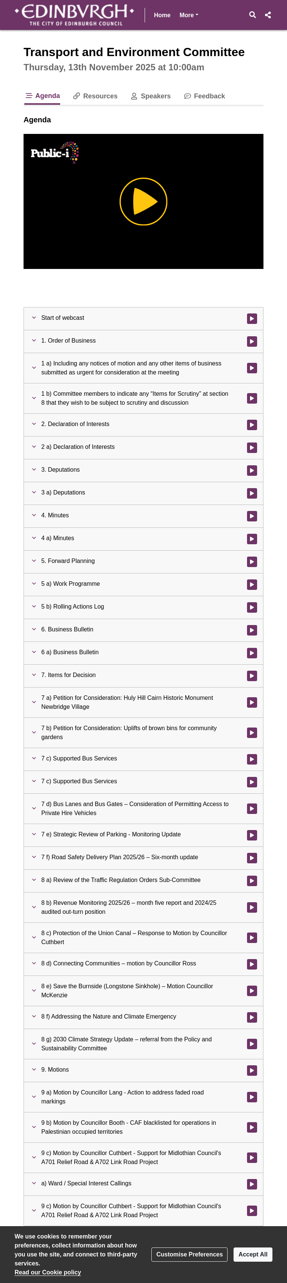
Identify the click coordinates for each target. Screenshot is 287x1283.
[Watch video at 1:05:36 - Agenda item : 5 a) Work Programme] (252, 584)
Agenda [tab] (42, 95)
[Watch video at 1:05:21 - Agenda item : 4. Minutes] (252, 516)
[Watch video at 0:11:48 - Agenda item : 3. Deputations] (252, 470)
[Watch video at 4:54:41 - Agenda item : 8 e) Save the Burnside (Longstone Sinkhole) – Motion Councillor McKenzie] (252, 991)
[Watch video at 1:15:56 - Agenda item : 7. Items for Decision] (252, 676)
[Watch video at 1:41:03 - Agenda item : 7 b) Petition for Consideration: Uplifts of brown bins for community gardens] (252, 733)
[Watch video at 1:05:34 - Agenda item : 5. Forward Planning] (252, 562)
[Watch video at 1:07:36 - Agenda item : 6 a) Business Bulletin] (252, 653)
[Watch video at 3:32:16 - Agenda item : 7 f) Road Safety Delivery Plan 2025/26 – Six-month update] (252, 858)
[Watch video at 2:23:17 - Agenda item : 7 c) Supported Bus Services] (252, 782)
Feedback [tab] (204, 96)
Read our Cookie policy (48, 1272)
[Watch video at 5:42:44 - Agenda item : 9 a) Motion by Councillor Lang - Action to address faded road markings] (252, 1097)
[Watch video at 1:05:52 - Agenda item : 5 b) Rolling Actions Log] (252, 607)
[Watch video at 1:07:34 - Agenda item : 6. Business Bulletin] (252, 630)
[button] (252, 15)
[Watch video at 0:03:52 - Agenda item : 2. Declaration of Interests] (252, 425)
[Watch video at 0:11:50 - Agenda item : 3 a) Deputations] (252, 493)
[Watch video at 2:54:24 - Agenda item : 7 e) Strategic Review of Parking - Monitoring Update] (252, 835)
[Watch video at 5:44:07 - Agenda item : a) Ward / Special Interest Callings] (252, 1184)
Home (162, 15)
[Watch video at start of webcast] (252, 318)
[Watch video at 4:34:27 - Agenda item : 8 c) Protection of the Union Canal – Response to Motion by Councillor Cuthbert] (252, 938)
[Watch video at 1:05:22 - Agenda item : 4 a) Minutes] (252, 539)
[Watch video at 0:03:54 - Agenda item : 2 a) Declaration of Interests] (252, 448)
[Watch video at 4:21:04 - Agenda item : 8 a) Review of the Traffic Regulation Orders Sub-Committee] (252, 881)
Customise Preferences (189, 1254)
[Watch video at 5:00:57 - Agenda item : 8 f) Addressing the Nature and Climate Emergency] (252, 1017)
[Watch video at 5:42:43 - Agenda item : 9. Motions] (252, 1070)
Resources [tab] (95, 96)
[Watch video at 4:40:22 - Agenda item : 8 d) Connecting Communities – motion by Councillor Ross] (252, 964)
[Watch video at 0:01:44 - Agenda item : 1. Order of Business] (252, 341)
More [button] (188, 14)
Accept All (253, 1254)
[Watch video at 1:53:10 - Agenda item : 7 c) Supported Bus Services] (252, 759)
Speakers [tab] (150, 96)
